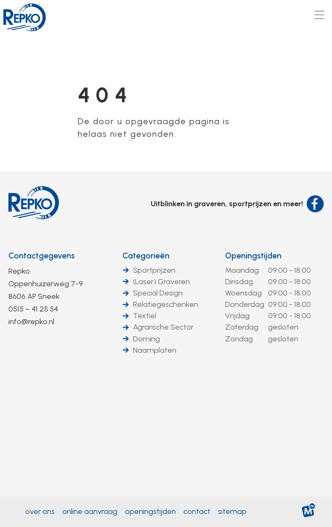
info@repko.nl (31, 321)
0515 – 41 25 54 (33, 309)
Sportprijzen (154, 270)
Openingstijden (253, 256)
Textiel (144, 315)
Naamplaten (154, 350)
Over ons (40, 511)
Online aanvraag (89, 511)
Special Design (158, 293)
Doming (146, 338)
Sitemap (232, 511)
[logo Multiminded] (308, 511)
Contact (196, 511)
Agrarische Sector (163, 327)
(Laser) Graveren (161, 281)
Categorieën (146, 256)
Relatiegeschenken (165, 304)
